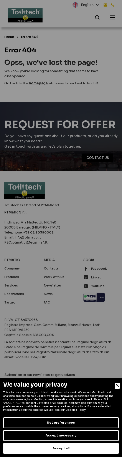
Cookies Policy (76, 409)
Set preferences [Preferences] (61, 423)
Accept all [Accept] (61, 448)
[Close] (117, 386)
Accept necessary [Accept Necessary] (61, 435)
